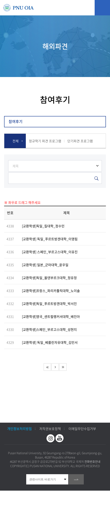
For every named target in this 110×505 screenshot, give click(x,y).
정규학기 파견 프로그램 (45, 140)
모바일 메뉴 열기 (102, 7)
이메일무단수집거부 (82, 428)
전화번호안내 (92, 461)
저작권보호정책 (50, 428)
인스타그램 (50, 438)
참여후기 (16, 121)
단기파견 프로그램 (80, 140)
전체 (15, 140)
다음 (55, 367)
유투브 (60, 438)
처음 (47, 367)
